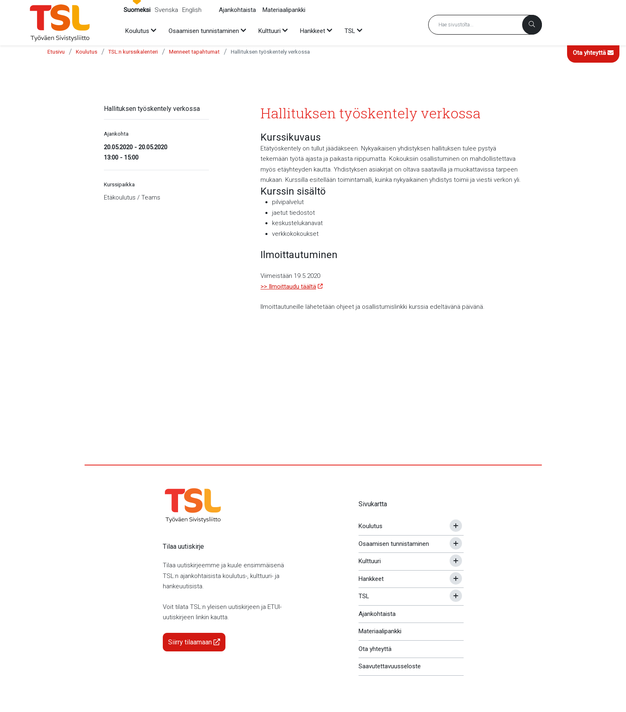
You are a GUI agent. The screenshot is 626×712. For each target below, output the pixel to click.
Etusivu (56, 52)
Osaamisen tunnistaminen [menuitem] (204, 31)
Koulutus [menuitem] (137, 31)
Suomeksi (137, 10)
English (192, 10)
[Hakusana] (485, 25)
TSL (364, 596)
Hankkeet (371, 579)
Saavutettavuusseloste (390, 666)
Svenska (166, 10)
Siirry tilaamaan (194, 642)
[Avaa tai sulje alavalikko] (456, 525)
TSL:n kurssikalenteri (133, 52)
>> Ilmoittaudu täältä (288, 286)
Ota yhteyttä (593, 52)
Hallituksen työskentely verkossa (270, 52)
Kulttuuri (370, 561)
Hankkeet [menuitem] (312, 31)
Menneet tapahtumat (194, 52)
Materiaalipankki (284, 10)
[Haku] (532, 25)
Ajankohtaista (237, 10)
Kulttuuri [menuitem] (269, 31)
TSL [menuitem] (350, 31)
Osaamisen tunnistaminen (394, 544)
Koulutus (86, 52)
